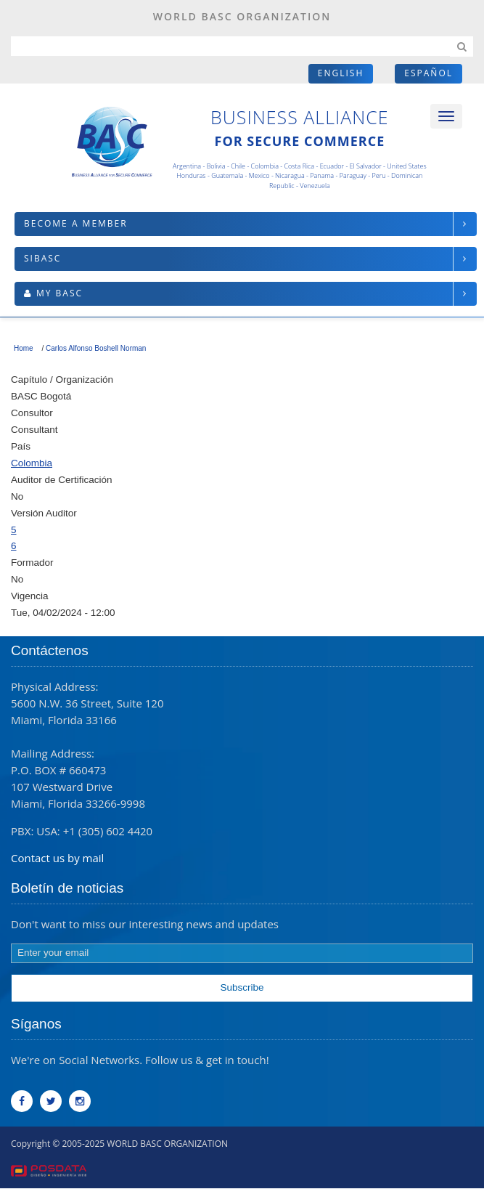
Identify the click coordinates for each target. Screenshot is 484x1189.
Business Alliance (299, 117)
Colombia (31, 463)
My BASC (59, 293)
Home (23, 348)
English (341, 73)
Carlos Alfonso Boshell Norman (96, 348)
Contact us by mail (57, 858)
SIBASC (42, 258)
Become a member (76, 223)
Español (428, 73)
